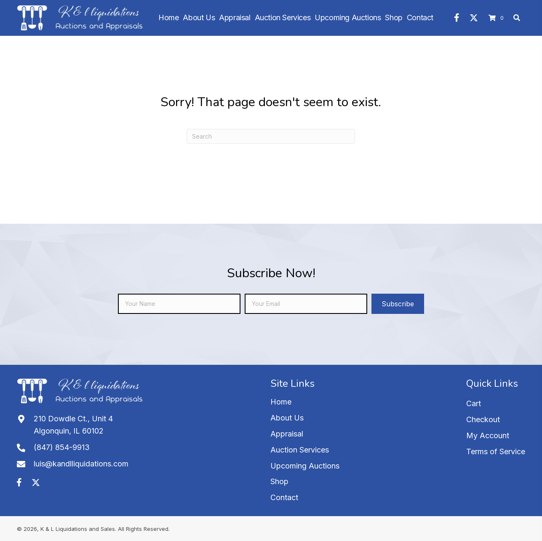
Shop (279, 481)
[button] (457, 17)
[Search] (271, 136)
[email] (306, 304)
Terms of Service (495, 451)
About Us (287, 417)
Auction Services (299, 449)
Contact (284, 497)
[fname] (179, 304)
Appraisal (286, 433)
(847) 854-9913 (62, 447)
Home (280, 401)
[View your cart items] (497, 18)
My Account (487, 435)
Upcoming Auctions (304, 465)
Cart (473, 403)
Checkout (483, 419)
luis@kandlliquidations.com (81, 463)
